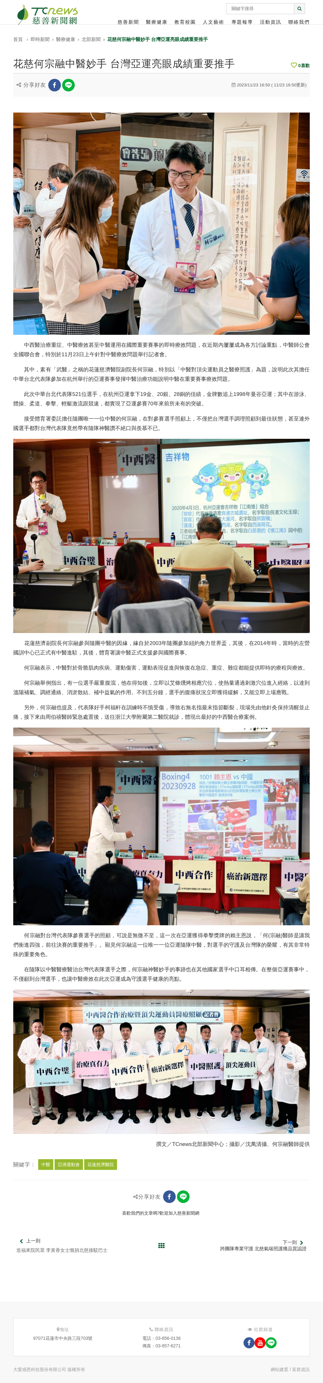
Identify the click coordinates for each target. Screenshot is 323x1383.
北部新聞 (91, 39)
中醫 (45, 1164)
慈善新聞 (128, 22)
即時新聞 (40, 39)
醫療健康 (156, 22)
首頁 (18, 39)
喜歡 (300, 65)
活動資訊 (270, 22)
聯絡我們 (299, 22)
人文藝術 (213, 22)
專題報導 (242, 22)
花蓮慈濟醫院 (100, 1164)
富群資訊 (301, 1369)
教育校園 (185, 22)
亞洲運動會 (69, 1164)
